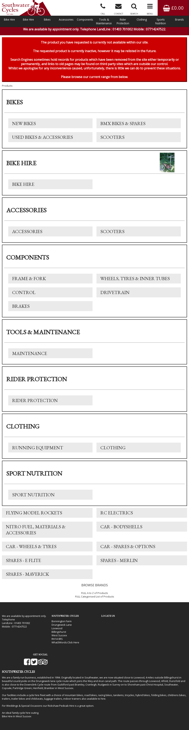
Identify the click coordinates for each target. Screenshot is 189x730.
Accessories (66, 19)
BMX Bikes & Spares (122, 125)
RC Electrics (116, 515)
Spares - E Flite (23, 563)
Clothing (142, 19)
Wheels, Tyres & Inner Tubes (135, 280)
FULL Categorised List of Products (94, 599)
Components (85, 19)
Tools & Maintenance (104, 21)
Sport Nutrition (33, 497)
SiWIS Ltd (135, 722)
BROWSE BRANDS (94, 588)
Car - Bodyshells (121, 529)
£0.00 (173, 8)
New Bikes (24, 125)
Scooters (112, 138)
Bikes (47, 19)
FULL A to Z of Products (94, 596)
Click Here (71, 645)
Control (23, 294)
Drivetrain (115, 294)
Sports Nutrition (160, 21)
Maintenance (29, 355)
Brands (179, 19)
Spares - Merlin (119, 563)
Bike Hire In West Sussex (16, 704)
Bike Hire (9, 19)
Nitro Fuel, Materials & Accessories (35, 532)
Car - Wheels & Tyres (31, 549)
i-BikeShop (96, 722)
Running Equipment (37, 450)
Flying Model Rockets (34, 515)
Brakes (21, 308)
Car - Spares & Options (127, 549)
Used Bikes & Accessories (42, 138)
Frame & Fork (29, 280)
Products (7, 87)
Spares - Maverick (27, 577)
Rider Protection (123, 21)
